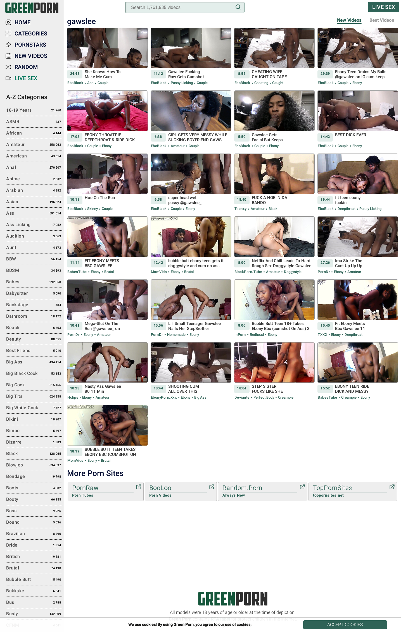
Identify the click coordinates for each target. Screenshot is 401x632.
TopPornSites (350, 491)
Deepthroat (346, 209)
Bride (34, 545)
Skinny (92, 209)
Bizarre (34, 442)
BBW (34, 259)
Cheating (261, 83)
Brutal (108, 272)
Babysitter (34, 294)
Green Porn (232, 598)
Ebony (357, 83)
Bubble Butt (34, 580)
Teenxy (240, 209)
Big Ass (200, 397)
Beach (34, 328)
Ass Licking (34, 225)
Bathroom (34, 316)
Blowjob (34, 465)
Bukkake (34, 591)
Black (272, 209)
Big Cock (34, 385)
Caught (277, 83)
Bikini (34, 419)
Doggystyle (292, 272)
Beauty (34, 339)
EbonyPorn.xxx (164, 397)
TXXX (322, 334)
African (34, 133)
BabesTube (77, 272)
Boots (34, 488)
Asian (34, 202)
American (34, 156)
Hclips (72, 397)
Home (22, 22)
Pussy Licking (182, 83)
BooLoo (178, 491)
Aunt (34, 248)
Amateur (178, 146)
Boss (34, 511)
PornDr (324, 272)
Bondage (34, 477)
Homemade (176, 334)
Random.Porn (259, 491)
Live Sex (383, 7)
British (34, 557)
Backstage (34, 305)
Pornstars (30, 44)
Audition (34, 236)
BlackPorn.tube (248, 272)
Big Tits (34, 397)
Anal (34, 168)
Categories (31, 33)
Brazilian (34, 534)
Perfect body (264, 397)
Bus (34, 603)
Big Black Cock (34, 374)
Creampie (285, 397)
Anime (34, 179)
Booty (34, 500)
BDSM (34, 271)
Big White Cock (34, 408)
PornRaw (103, 491)
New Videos (349, 20)
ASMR (34, 122)
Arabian (34, 191)
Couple (102, 83)
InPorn (240, 334)
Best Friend (34, 351)
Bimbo (34, 431)
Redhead (257, 334)
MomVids (159, 272)
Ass (90, 83)
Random (26, 67)
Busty (34, 614)
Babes (34, 282)
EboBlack (75, 83)
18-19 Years (34, 110)
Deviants (242, 397)
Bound (34, 523)
